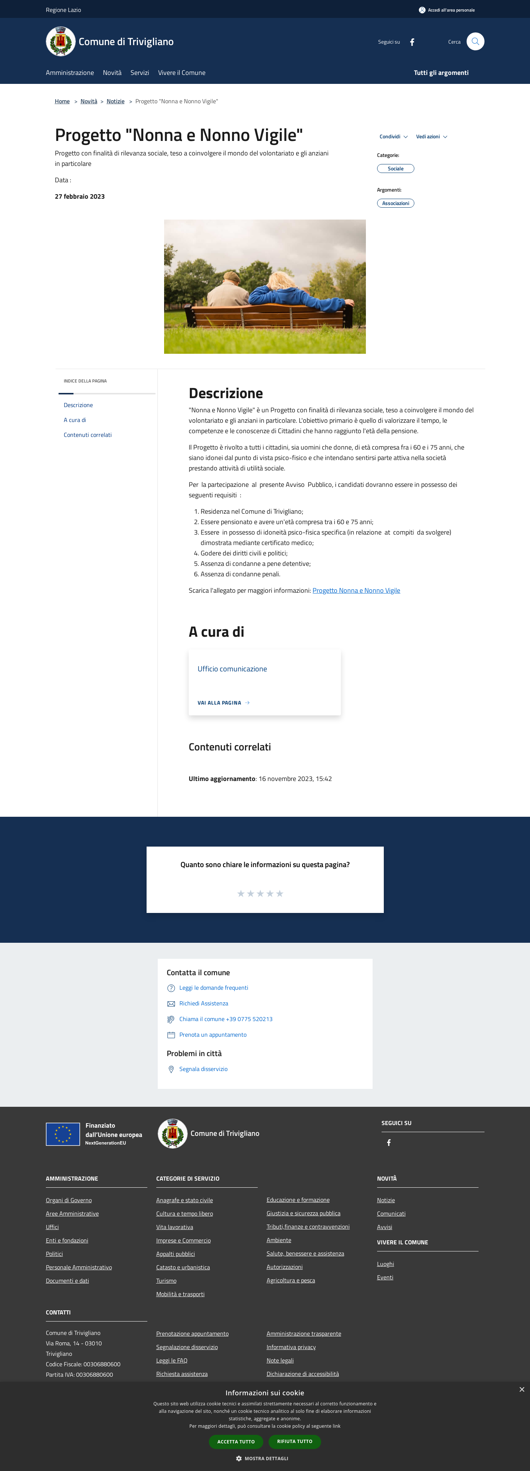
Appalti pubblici (175, 1253)
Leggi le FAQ (172, 1360)
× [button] (521, 1390)
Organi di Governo (69, 1200)
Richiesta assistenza (182, 1373)
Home (62, 101)
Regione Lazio (63, 9)
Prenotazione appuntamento (192, 1333)
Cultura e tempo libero (184, 1213)
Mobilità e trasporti (180, 1293)
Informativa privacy (291, 1346)
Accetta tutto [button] (236, 1442)
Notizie (116, 101)
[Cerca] (475, 41)
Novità (89, 101)
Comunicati (391, 1213)
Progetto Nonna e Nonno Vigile (356, 590)
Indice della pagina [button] (85, 380)
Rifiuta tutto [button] (295, 1441)
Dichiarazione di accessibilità (303, 1373)
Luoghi (385, 1263)
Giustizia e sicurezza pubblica (304, 1213)
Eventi (385, 1277)
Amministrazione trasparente (304, 1333)
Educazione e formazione (298, 1199)
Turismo (166, 1280)
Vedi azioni (433, 136)
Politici (54, 1253)
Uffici (52, 1226)
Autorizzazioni (285, 1266)
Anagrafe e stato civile (184, 1200)
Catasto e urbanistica (183, 1267)
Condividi (395, 136)
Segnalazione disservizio (187, 1346)
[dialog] (265, 1426)
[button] (265, 1458)
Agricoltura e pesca (291, 1280)
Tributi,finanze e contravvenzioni (308, 1226)
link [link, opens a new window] (337, 1426)
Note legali (280, 1360)
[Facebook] (409, 41)
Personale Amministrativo (79, 1267)
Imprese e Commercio (183, 1240)
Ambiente (279, 1239)
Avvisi (384, 1226)
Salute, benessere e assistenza (305, 1253)
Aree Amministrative (72, 1213)
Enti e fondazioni (67, 1240)
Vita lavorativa (174, 1226)
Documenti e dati (67, 1280)
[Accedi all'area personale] (446, 10)
